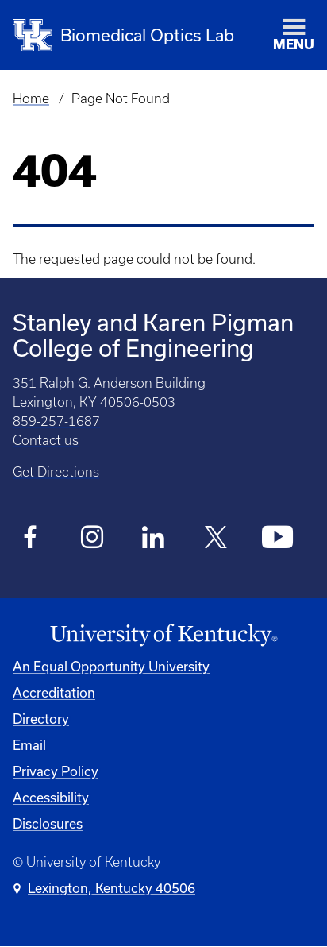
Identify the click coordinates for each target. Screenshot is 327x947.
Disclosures (48, 823)
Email (29, 744)
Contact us (46, 440)
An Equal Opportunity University (111, 666)
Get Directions (56, 472)
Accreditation (54, 692)
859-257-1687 (56, 421)
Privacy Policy (55, 771)
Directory (41, 718)
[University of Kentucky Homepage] (163, 635)
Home (31, 98)
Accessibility (51, 797)
